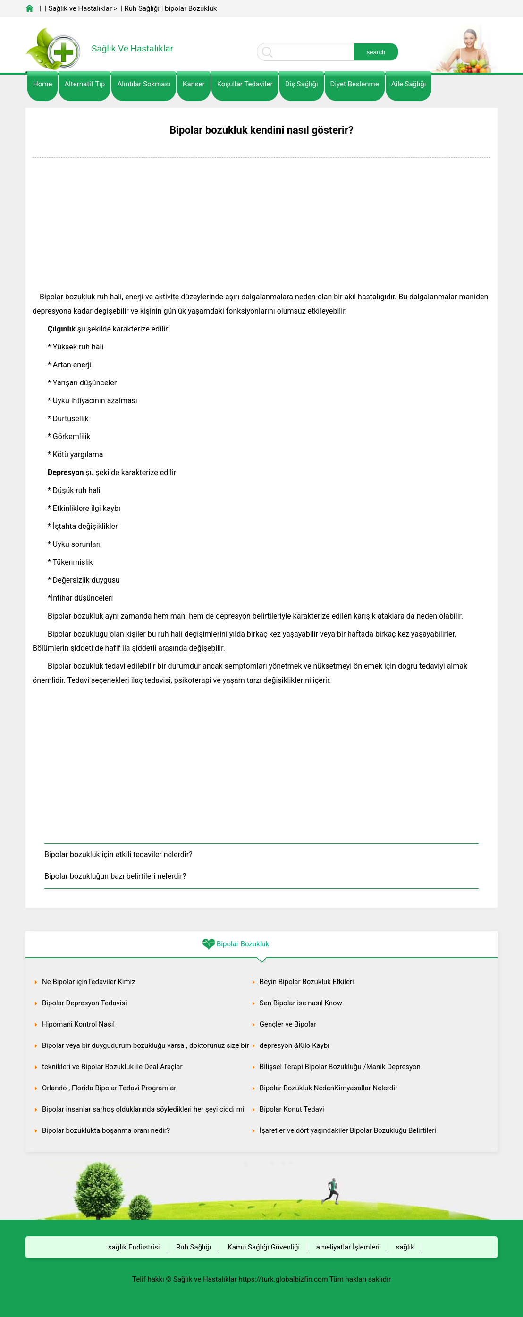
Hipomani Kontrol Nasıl (78, 1024)
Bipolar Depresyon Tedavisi (84, 1003)
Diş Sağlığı (301, 84)
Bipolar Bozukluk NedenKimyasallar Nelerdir (328, 1088)
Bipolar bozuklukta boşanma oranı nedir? (106, 1130)
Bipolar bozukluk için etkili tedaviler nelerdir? (118, 854)
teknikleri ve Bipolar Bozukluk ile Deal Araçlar (112, 1066)
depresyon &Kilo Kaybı (294, 1045)
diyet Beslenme (354, 84)
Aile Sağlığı (408, 84)
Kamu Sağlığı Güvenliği (264, 1247)
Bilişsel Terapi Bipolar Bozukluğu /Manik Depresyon (340, 1066)
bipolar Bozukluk (191, 8)
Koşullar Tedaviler (245, 84)
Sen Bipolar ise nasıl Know (301, 1003)
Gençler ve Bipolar (288, 1024)
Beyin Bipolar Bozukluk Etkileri (307, 981)
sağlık (405, 1247)
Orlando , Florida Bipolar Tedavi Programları (110, 1088)
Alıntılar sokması (143, 84)
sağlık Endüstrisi (134, 1247)
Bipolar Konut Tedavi (292, 1109)
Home (42, 84)
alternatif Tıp (84, 84)
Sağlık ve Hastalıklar (80, 8)
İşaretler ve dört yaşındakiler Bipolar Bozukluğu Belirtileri (348, 1130)
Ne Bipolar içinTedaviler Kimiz (88, 981)
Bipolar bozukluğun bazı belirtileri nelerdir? (115, 876)
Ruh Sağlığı (141, 8)
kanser (194, 84)
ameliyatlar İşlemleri (348, 1247)
